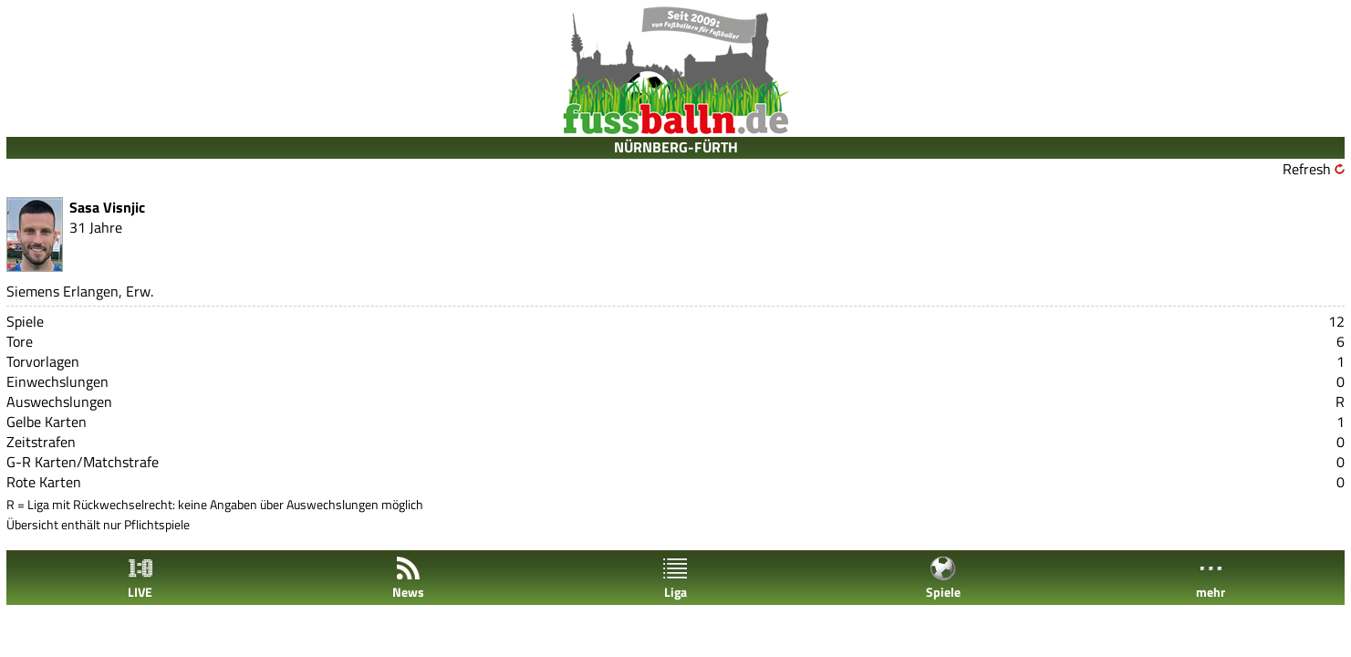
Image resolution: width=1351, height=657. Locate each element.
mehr (1210, 578)
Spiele (943, 578)
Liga (675, 578)
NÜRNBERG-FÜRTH (676, 147)
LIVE (140, 578)
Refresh (1307, 169)
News (408, 578)
